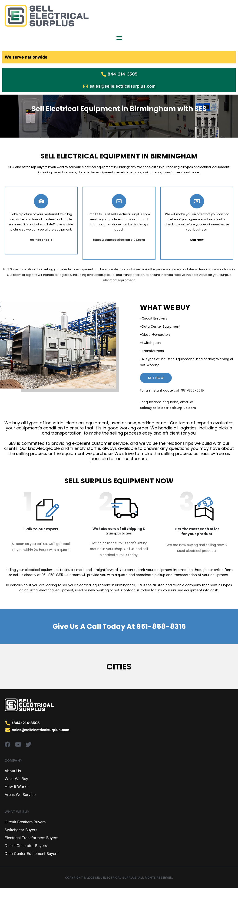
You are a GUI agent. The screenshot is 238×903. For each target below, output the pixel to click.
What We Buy (16, 793)
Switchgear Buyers (21, 844)
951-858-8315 (160, 641)
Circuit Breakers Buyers (25, 836)
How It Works (16, 801)
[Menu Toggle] (119, 37)
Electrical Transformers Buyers (31, 852)
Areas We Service (20, 809)
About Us (13, 785)
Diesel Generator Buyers (26, 860)
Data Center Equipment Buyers (31, 868)
